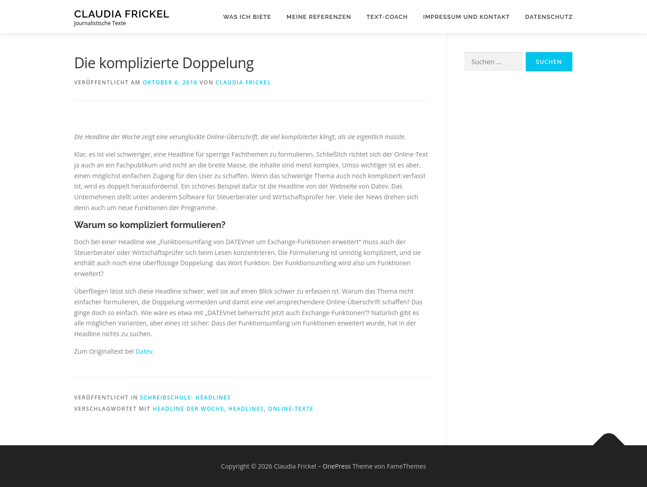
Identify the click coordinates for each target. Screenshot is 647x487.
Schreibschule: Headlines (185, 397)
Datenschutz (549, 16)
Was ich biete (247, 16)
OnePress (337, 466)
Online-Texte (291, 408)
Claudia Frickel (122, 14)
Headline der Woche (188, 408)
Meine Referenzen (319, 16)
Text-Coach (387, 16)
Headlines (246, 408)
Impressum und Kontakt (466, 16)
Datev (144, 351)
